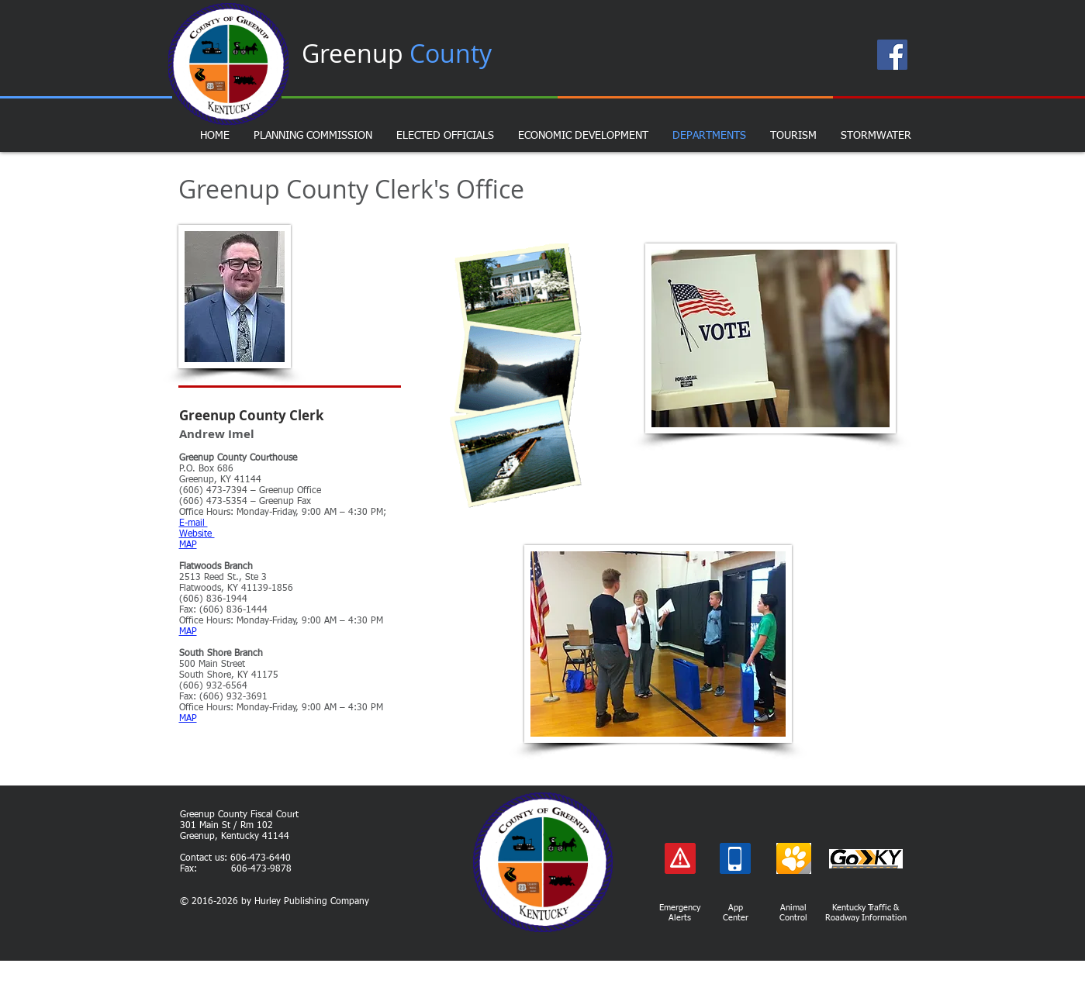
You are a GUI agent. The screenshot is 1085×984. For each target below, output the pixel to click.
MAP (188, 632)
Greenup (397, 53)
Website (197, 534)
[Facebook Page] (892, 55)
